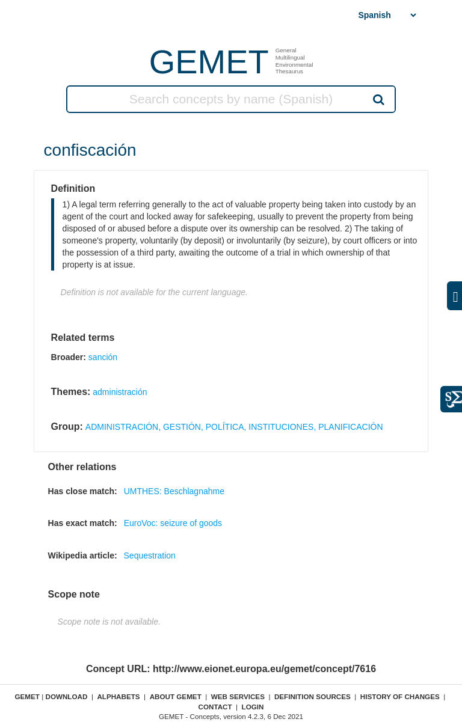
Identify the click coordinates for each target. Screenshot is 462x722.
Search (378, 99)
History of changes (400, 696)
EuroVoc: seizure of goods (173, 523)
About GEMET (176, 696)
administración (120, 392)
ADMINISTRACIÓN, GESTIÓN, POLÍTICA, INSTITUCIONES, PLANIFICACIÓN (234, 427)
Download (66, 696)
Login (253, 707)
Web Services (238, 696)
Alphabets (118, 696)
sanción (102, 357)
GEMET (209, 61)
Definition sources (312, 696)
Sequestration (150, 555)
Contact (215, 707)
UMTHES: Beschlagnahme (174, 491)
